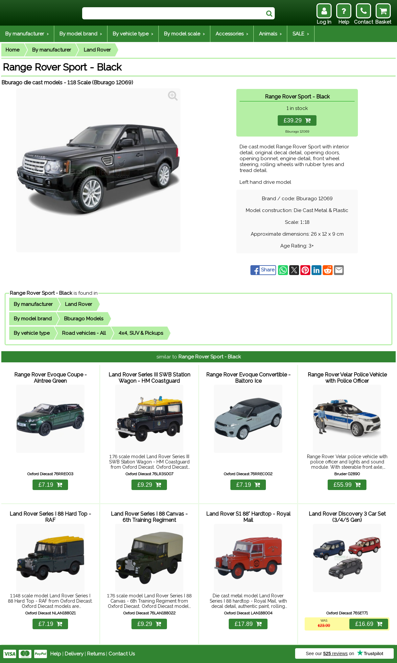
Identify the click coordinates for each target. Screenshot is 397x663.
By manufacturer (51, 50)
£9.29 (149, 484)
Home (12, 50)
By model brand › (80, 34)
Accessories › (232, 34)
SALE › (300, 34)
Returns (96, 654)
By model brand (33, 319)
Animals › (270, 34)
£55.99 (347, 484)
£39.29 (297, 120)
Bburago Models (83, 319)
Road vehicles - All (84, 333)
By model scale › (184, 34)
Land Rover (97, 50)
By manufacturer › (27, 34)
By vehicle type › (133, 34)
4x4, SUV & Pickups (141, 333)
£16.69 (368, 624)
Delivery (74, 654)
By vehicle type (32, 333)
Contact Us (121, 654)
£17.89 (248, 624)
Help (55, 654)
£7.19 (50, 484)
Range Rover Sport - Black (41, 293)
